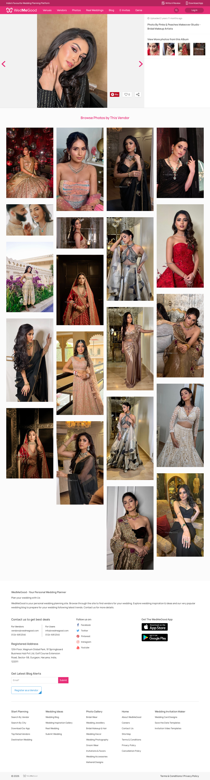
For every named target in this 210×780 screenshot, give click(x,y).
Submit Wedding (54, 733)
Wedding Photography (97, 739)
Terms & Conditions (131, 739)
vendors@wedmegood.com (25, 630)
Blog (111, 10)
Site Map (126, 733)
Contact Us (127, 728)
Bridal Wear (91, 717)
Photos (76, 10)
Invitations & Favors (96, 750)
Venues (47, 10)
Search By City (18, 722)
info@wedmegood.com (56, 630)
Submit (63, 680)
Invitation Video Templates (168, 728)
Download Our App (20, 728)
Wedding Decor (93, 733)
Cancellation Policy (131, 750)
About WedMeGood (131, 717)
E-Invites (125, 10)
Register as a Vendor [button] (26, 690)
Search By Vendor (20, 717)
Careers (126, 722)
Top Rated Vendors (20, 733)
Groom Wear (92, 745)
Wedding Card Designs (166, 717)
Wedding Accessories (96, 756)
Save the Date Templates (167, 722)
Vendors (62, 10)
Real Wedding (52, 728)
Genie (138, 10)
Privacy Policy (129, 745)
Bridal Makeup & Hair (96, 728)
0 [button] (127, 94)
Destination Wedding (21, 739)
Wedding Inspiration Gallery (59, 722)
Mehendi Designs (94, 762)
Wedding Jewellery (95, 722)
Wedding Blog (52, 717)
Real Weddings (94, 10)
